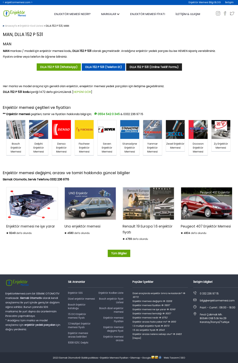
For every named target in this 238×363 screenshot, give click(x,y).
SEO (183, 357)
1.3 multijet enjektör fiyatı (151, 325)
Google (146, 357)
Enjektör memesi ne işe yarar (154, 309)
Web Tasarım (171, 357)
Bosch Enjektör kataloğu (77, 306)
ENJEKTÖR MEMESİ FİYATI (147, 14)
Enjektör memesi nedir (150, 317)
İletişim (229, 2)
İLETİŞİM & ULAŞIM (188, 14)
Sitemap (135, 357)
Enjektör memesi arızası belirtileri (78, 334)
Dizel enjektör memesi (81, 299)
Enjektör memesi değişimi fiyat (113, 329)
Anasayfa (11, 26)
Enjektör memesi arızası (113, 338)
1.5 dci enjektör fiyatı (148, 329)
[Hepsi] (136, 338)
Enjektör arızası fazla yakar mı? (154, 321)
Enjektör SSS (75, 293)
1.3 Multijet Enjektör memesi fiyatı (79, 325)
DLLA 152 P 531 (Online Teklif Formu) (154, 67)
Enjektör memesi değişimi (152, 301)
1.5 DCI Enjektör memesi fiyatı (77, 316)
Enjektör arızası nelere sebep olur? (157, 334)
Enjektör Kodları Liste (111, 293)
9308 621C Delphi (78, 342)
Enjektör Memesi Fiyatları (114, 357)
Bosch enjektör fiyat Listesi (111, 300)
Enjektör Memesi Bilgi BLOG (205, 2)
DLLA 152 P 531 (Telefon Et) (103, 67)
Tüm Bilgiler (119, 253)
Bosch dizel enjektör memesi (111, 310)
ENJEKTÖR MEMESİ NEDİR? (72, 14)
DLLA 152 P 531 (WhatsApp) (58, 67)
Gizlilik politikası (89, 357)
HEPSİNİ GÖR (82, 92)
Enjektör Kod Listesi (31, 26)
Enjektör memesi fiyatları (151, 305)
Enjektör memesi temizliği (152, 313)
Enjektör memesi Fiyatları (113, 319)
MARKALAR (110, 14)
